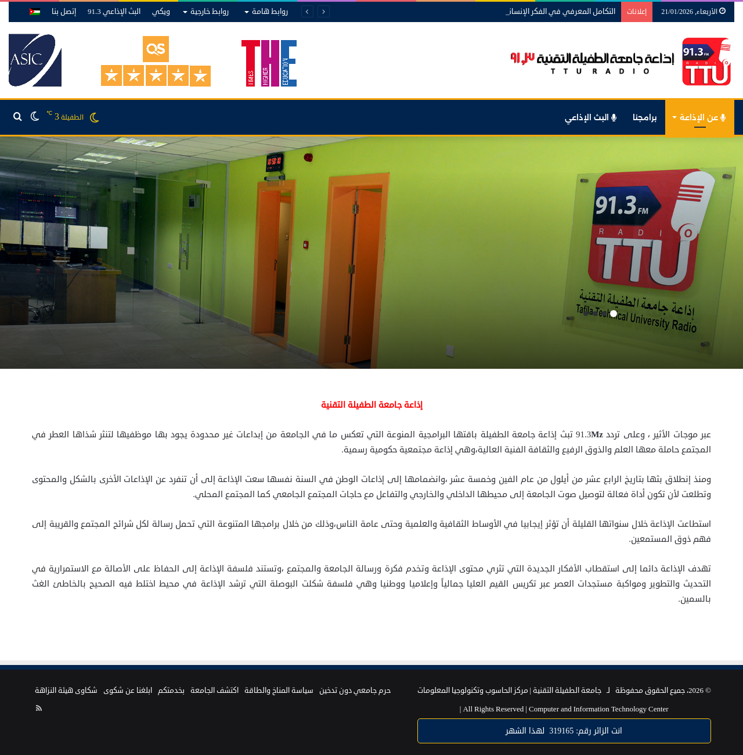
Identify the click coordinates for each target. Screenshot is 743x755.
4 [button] (585, 313)
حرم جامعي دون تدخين (355, 690)
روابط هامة (270, 11)
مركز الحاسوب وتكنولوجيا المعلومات (472, 690)
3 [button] (595, 313)
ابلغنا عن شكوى (127, 690)
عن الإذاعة (703, 117)
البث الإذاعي (590, 117)
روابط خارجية (209, 11)
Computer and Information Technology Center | (564, 709)
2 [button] (604, 313)
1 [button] (613, 313)
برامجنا (645, 117)
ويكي (161, 11)
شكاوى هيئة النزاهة (66, 690)
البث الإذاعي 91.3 (114, 11)
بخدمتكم (171, 690)
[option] (371, 252)
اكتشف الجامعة (214, 690)
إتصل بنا (64, 11)
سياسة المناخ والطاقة (278, 690)
